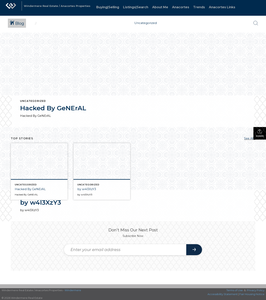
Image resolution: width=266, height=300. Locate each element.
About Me (160, 7)
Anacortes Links (222, 7)
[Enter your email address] (125, 249)
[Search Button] (255, 23)
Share (260, 133)
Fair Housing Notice (251, 294)
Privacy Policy (255, 290)
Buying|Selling (107, 7)
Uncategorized (33, 100)
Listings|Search (135, 7)
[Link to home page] (11, 8)
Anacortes (180, 7)
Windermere (73, 290)
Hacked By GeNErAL (53, 108)
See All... (249, 138)
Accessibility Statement (223, 294)
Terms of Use (234, 290)
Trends (199, 7)
